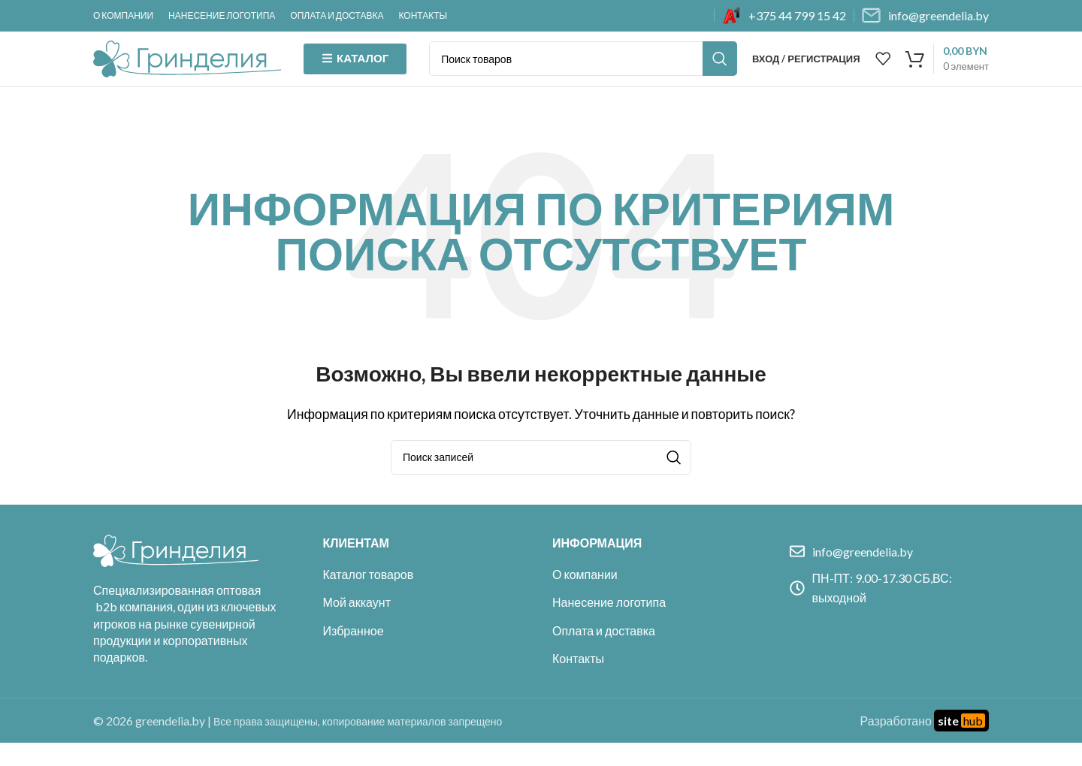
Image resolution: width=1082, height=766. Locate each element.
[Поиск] (583, 70)
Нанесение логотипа (609, 626)
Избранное (353, 654)
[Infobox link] (784, 16)
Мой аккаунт (357, 626)
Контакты (578, 681)
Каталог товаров (368, 597)
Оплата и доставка (603, 654)
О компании (585, 597)
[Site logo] (187, 69)
